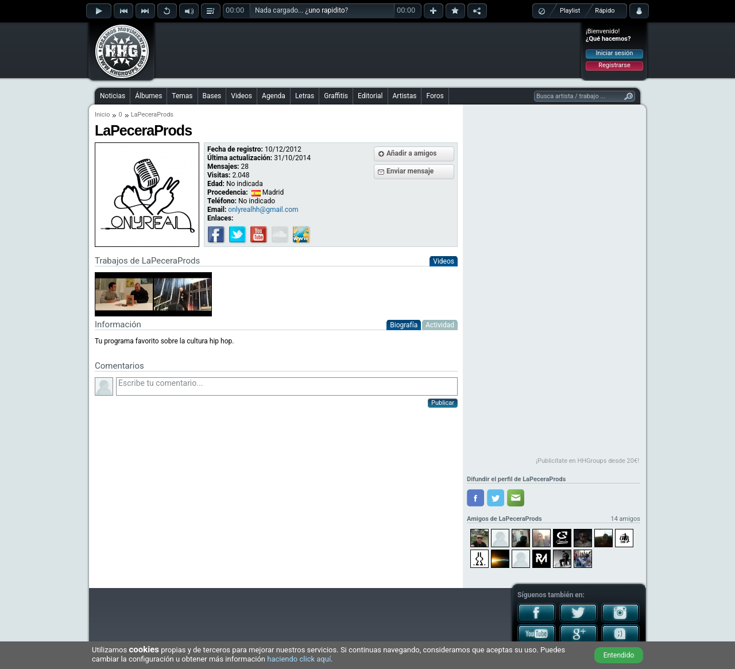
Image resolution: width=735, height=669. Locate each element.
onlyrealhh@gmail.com (263, 210)
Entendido (619, 655)
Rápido (604, 10)
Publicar (442, 403)
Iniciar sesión (614, 53)
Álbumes (148, 96)
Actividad (439, 325)
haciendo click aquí (299, 659)
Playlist (570, 10)
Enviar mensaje (410, 171)
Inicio (102, 114)
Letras (304, 96)
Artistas (405, 96)
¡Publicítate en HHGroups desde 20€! (587, 461)
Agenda (273, 96)
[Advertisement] (368, 50)
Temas (182, 96)
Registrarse (614, 65)
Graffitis (336, 96)
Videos (241, 96)
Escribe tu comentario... (287, 386)
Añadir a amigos (411, 153)
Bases (212, 96)
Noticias (112, 96)
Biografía (403, 325)
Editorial (370, 96)
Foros (434, 96)
